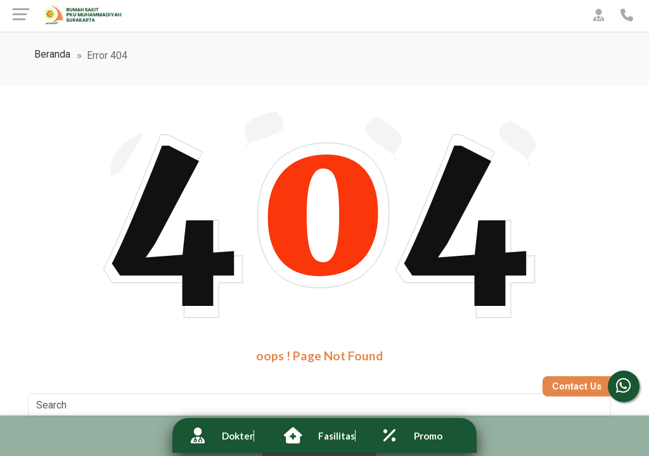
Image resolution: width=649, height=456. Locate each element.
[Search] (319, 405)
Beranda (52, 55)
